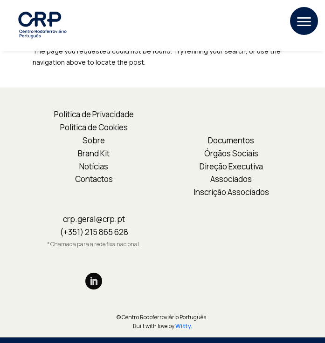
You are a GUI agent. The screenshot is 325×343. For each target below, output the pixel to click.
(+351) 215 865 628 (94, 232)
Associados (231, 179)
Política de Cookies (94, 127)
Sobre (94, 140)
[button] (304, 21)
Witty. (184, 326)
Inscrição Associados (231, 192)
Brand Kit (94, 153)
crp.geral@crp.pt (94, 219)
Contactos (94, 179)
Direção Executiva (231, 166)
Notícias (93, 166)
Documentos (231, 140)
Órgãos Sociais (231, 153)
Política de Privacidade (94, 114)
